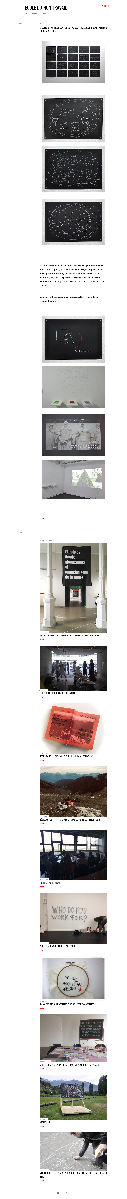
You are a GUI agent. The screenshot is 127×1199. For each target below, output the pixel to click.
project (33, 13)
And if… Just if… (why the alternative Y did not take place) (69, 1064)
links (39, 13)
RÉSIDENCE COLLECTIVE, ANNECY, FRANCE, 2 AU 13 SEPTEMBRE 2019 (70, 819)
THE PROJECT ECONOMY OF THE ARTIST (57, 693)
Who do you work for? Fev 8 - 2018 (57, 946)
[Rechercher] (105, 6)
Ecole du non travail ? (51, 882)
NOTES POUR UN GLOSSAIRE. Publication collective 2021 (67, 756)
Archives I (45, 1122)
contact (45, 13)
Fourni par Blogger (63, 1193)
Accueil (27, 13)
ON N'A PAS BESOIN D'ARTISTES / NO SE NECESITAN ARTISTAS (67, 1004)
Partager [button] (20, 24)
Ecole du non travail (46, 7)
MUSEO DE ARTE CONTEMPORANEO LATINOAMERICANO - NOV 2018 (69, 635)
